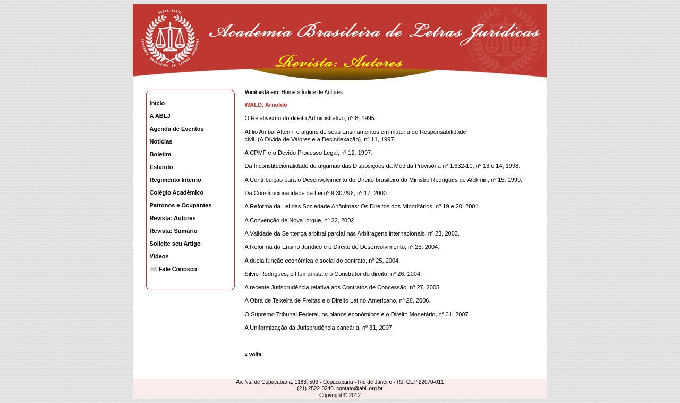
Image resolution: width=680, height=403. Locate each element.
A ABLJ (160, 116)
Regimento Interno (175, 180)
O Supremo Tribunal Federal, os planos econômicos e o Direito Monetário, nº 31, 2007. (357, 314)
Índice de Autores (322, 92)
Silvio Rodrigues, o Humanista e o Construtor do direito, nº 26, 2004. (333, 274)
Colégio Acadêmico (177, 192)
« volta (253, 354)
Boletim (160, 154)
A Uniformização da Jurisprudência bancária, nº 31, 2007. (319, 327)
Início (157, 103)
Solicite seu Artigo (175, 243)
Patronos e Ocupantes (181, 205)
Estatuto (161, 167)
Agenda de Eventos (177, 128)
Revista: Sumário (174, 231)
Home (287, 92)
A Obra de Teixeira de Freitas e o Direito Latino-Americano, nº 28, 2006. (338, 300)
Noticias (161, 141)
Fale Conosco (173, 269)
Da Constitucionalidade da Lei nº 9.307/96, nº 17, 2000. (316, 193)
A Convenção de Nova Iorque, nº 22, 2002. (300, 220)
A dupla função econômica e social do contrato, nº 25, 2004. (323, 260)
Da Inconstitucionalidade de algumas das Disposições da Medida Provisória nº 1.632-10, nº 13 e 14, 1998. (383, 166)
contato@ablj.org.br (359, 388)
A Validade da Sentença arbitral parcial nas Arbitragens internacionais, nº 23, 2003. (352, 233)
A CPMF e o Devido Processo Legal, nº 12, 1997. (309, 152)
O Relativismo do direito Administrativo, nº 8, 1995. (310, 118)
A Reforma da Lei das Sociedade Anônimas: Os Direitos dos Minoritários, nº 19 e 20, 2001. (362, 206)
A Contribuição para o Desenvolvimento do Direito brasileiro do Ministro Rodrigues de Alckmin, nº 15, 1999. (384, 180)
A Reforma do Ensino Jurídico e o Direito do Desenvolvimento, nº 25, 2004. (342, 247)
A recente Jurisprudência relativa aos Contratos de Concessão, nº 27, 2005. (343, 287)
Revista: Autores (173, 218)
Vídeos (159, 256)
